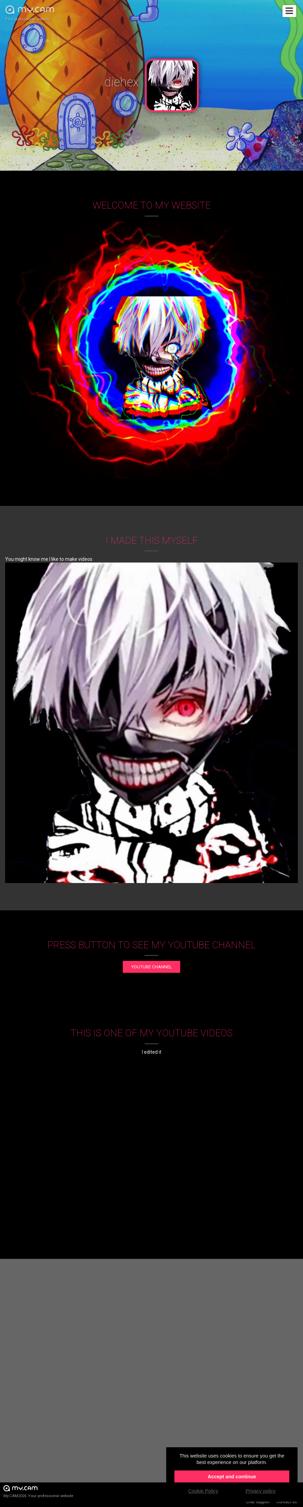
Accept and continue (232, 1476)
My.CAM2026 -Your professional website (38, 1491)
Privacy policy (261, 1491)
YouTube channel (151, 966)
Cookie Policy (203, 1491)
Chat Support (258, 1501)
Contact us (286, 1501)
